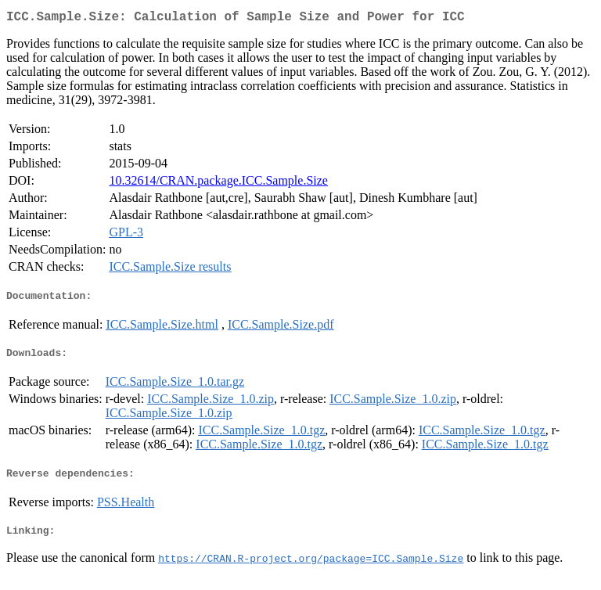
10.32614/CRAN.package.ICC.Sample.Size (218, 183)
